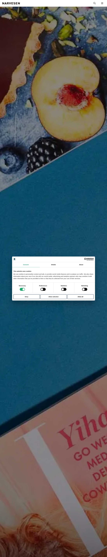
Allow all (80, 296)
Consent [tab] (26, 264)
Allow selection (53, 296)
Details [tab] (53, 264)
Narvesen (11, 3)
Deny (26, 296)
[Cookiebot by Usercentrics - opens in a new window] (86, 259)
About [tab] (81, 264)
